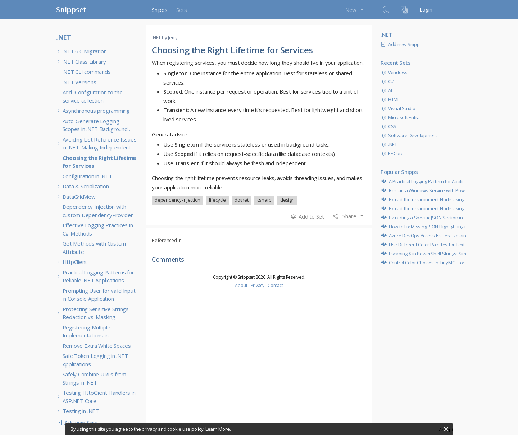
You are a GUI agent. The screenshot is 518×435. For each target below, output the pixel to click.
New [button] (351, 9)
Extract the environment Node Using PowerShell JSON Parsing (451, 208)
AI (388, 90)
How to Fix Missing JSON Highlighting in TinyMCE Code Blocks (449, 226)
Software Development (411, 135)
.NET (63, 37)
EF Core (394, 153)
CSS (390, 126)
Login (425, 9)
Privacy (257, 285)
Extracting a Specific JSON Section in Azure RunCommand (446, 217)
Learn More (217, 429)
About (241, 285)
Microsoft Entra (402, 117)
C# (389, 81)
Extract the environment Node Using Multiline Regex (441, 199)
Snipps (160, 9)
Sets (181, 9)
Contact (275, 285)
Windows (396, 72)
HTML (392, 99)
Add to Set (307, 216)
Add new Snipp (80, 422)
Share (345, 216)
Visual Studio (400, 108)
